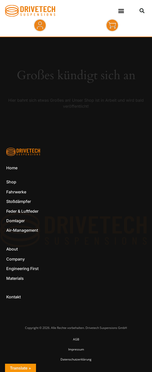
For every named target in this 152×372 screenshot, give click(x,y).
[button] (121, 11)
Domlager (15, 220)
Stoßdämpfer (18, 201)
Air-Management (22, 230)
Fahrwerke (16, 191)
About (12, 249)
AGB (76, 339)
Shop (11, 181)
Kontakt (13, 296)
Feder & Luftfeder (22, 211)
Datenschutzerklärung (76, 359)
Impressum (76, 349)
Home (12, 167)
